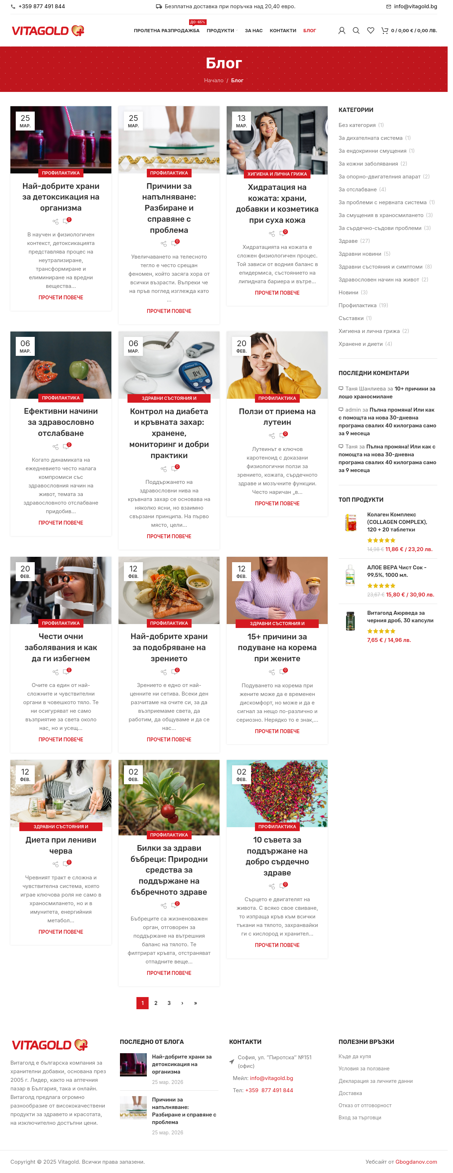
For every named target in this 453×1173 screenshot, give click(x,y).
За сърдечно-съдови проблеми (380, 228)
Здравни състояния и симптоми (381, 266)
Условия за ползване (364, 1068)
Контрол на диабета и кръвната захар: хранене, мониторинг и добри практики (169, 433)
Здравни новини (360, 253)
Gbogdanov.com (416, 1161)
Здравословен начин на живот (379, 279)
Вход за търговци (360, 1117)
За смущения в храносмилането (381, 215)
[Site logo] (48, 29)
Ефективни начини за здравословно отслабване (61, 422)
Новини (348, 292)
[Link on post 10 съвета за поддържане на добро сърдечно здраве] (277, 793)
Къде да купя (355, 1056)
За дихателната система (371, 137)
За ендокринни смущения (373, 150)
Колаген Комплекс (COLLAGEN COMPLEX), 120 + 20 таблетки (397, 522)
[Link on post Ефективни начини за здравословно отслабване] (60, 365)
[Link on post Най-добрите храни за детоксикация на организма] (60, 139)
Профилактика (60, 173)
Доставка (350, 1093)
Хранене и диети (361, 343)
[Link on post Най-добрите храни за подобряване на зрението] (169, 590)
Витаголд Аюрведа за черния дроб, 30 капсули (400, 617)
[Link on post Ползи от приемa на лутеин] (277, 365)
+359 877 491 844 (269, 1090)
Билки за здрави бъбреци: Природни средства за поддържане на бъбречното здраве (169, 870)
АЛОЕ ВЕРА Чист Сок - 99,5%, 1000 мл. (397, 571)
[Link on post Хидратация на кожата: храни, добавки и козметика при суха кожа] (277, 140)
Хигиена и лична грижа (277, 174)
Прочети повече (61, 297)
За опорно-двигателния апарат (380, 176)
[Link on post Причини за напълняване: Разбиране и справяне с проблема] (169, 139)
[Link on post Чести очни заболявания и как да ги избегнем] (60, 590)
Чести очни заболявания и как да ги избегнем (61, 647)
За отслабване (358, 189)
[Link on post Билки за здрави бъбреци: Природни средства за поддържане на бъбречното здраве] (169, 797)
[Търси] (356, 30)
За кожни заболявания (368, 163)
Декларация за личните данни (376, 1081)
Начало (213, 80)
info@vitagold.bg (271, 1078)
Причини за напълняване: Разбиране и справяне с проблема (169, 208)
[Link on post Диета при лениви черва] (60, 793)
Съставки (351, 318)
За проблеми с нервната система (383, 202)
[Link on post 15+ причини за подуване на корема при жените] (277, 590)
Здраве (348, 240)
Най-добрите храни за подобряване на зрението (169, 647)
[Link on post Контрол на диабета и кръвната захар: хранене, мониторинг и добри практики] (169, 365)
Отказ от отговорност (365, 1105)
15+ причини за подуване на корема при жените (277, 648)
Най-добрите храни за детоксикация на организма (61, 197)
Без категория (357, 125)
